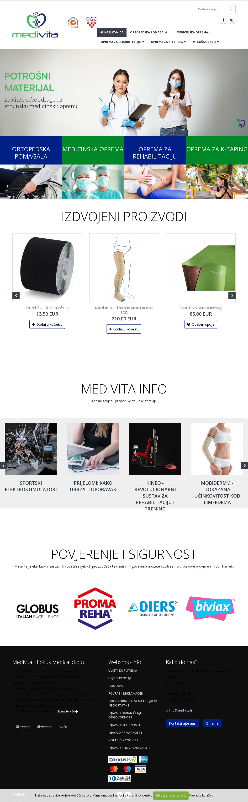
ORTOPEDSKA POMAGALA (148, 32)
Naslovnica (111, 32)
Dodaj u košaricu (47, 324)
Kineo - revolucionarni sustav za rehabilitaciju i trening (155, 496)
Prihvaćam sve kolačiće (170, 795)
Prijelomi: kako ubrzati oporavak (93, 486)
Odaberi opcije (200, 324)
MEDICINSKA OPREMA (192, 32)
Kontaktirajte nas (182, 723)
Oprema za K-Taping (217, 149)
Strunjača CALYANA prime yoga (201, 307)
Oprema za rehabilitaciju (155, 152)
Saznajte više (68, 711)
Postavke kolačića (201, 795)
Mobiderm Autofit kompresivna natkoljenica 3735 (124, 310)
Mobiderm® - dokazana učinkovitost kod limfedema (217, 492)
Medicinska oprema (93, 149)
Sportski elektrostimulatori (31, 486)
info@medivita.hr (181, 710)
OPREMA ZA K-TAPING (167, 42)
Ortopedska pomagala (31, 152)
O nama (212, 723)
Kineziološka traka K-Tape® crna (47, 307)
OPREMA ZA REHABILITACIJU (121, 42)
